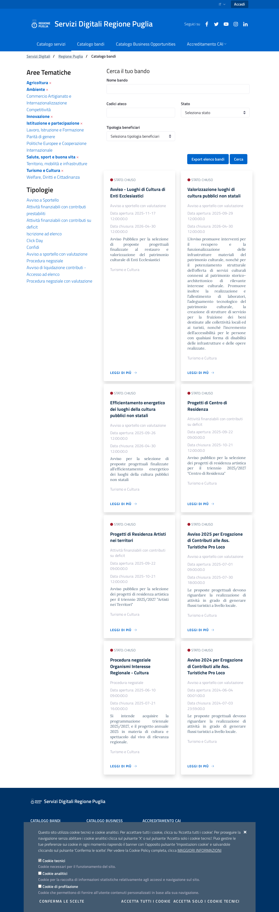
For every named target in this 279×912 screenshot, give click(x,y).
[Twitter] (214, 24)
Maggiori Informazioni (200, 850)
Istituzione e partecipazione (53, 123)
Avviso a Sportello (43, 200)
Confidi (33, 247)
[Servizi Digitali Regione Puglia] (94, 24)
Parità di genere (41, 136)
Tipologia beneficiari (123, 127)
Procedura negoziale (45, 260)
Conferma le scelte (62, 901)
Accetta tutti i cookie (146, 901)
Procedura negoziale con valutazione (59, 281)
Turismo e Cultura (43, 170)
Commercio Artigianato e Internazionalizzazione (49, 99)
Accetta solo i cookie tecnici (206, 901)
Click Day (35, 240)
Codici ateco (116, 104)
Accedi (239, 4)
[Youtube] (224, 24)
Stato (185, 104)
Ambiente (36, 89)
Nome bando (117, 80)
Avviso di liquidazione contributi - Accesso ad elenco (56, 270)
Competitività (39, 109)
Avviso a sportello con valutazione (57, 254)
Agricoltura (37, 82)
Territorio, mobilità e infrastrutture (57, 163)
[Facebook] (205, 24)
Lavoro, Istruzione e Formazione (55, 130)
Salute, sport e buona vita (51, 157)
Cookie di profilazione (60, 886)
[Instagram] (234, 24)
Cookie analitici (55, 873)
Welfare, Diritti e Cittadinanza (53, 177)
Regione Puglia (70, 56)
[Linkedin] (243, 24)
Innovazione (38, 116)
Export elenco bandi (208, 159)
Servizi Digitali (38, 56)
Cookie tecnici (54, 861)
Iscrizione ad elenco (44, 233)
